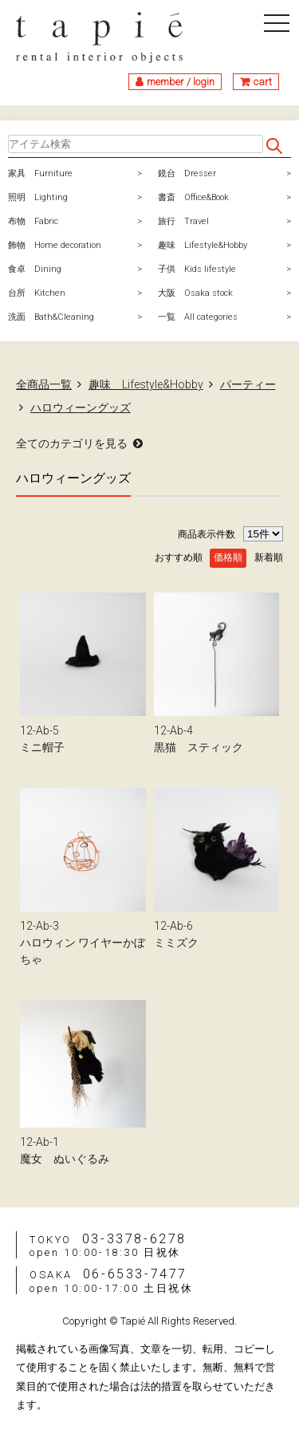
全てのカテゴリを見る (72, 443)
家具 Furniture (40, 173)
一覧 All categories (198, 317)
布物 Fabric (33, 221)
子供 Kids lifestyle (197, 269)
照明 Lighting (38, 197)
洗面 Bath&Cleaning (51, 317)
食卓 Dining (34, 269)
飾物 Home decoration (54, 245)
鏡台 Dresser (187, 173)
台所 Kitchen (36, 293)
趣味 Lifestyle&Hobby (202, 245)
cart (263, 82)
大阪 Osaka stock (195, 293)
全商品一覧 (44, 384)
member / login (180, 82)
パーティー (248, 384)
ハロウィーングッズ (80, 407)
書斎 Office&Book (193, 197)
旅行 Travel (183, 221)
